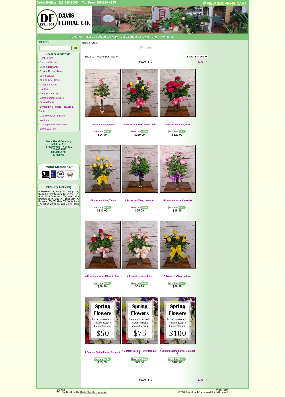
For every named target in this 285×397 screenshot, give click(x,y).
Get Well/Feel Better (51, 80)
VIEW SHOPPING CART (226, 3)
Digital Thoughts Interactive (93, 392)
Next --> (202, 61)
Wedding (44, 120)
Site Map (61, 390)
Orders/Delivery (108, 36)
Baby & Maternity (49, 93)
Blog (155, 36)
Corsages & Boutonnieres (54, 124)
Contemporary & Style (52, 98)
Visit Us (90, 36)
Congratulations (48, 84)
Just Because (47, 75)
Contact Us (167, 36)
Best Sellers (46, 58)
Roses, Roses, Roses (51, 71)
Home (85, 42)
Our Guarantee (129, 36)
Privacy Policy (221, 390)
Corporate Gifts (48, 129)
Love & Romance (49, 66)
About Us (77, 36)
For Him (44, 89)
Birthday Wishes (48, 62)
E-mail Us (58, 154)
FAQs (145, 36)
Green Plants (47, 102)
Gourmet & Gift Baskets (53, 115)
